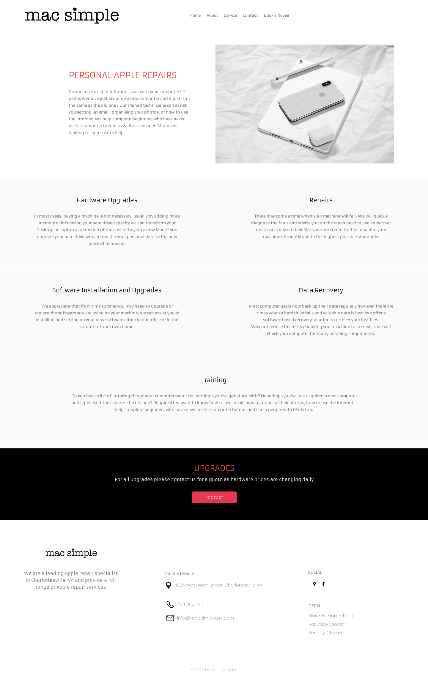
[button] (230, 15)
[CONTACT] (214, 497)
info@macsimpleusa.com (205, 618)
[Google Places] (314, 584)
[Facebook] (323, 584)
